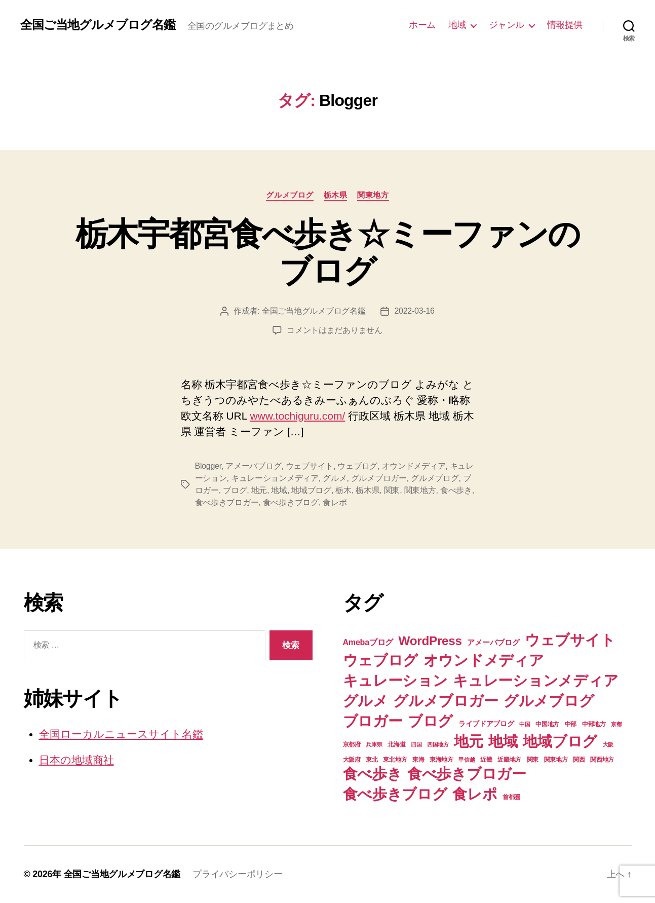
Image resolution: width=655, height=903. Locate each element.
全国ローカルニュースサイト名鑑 (121, 734)
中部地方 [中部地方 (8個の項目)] (594, 724)
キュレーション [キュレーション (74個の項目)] (395, 680)
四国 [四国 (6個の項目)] (416, 744)
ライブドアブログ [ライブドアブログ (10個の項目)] (486, 724)
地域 (457, 25)
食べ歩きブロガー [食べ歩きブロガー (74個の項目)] (466, 773)
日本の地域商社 (76, 760)
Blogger (208, 466)
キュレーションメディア (275, 478)
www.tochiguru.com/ (297, 416)
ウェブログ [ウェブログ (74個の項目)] (380, 660)
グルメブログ (289, 195)
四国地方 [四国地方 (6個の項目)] (438, 744)
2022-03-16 (414, 311)
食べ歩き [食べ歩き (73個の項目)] (372, 774)
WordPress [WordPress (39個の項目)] (430, 641)
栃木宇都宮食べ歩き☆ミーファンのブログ (327, 252)
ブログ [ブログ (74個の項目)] (430, 720)
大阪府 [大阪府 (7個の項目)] (352, 760)
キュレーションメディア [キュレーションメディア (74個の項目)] (535, 680)
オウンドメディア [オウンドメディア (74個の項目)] (483, 660)
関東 (392, 490)
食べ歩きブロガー (227, 502)
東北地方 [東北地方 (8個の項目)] (395, 759)
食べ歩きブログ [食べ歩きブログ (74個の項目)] (395, 793)
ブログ (235, 490)
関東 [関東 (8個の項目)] (532, 759)
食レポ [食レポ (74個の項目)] (474, 793)
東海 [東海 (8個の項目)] (418, 759)
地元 (259, 490)
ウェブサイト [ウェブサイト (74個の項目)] (570, 639)
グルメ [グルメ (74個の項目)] (365, 700)
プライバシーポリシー (237, 874)
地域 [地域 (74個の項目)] (502, 741)
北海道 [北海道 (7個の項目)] (396, 744)
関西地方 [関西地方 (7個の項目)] (602, 760)
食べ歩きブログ (291, 502)
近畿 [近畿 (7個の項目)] (486, 760)
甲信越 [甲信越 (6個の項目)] (466, 760)
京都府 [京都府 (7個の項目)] (352, 744)
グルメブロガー (379, 478)
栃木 (343, 490)
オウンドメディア (414, 466)
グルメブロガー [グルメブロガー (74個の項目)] (445, 700)
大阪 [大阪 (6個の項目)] (608, 744)
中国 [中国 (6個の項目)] (524, 724)
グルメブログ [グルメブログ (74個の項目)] (549, 700)
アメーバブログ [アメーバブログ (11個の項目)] (493, 642)
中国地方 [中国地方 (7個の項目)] (547, 724)
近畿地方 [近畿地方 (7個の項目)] (509, 760)
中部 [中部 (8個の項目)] (570, 724)
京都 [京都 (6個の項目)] (616, 724)
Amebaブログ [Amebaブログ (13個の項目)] (368, 642)
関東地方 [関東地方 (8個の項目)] (556, 759)
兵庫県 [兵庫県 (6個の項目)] (374, 744)
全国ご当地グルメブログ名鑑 (97, 25)
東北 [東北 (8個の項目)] (371, 759)
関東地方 (373, 195)
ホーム (422, 25)
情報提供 (565, 25)
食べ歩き (456, 490)
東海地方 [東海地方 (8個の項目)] (441, 759)
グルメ (334, 478)
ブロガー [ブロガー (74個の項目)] (373, 720)
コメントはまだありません (334, 330)
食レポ (334, 502)
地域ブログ (311, 490)
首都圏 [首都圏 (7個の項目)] (511, 797)
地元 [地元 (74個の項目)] (468, 741)
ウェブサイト (309, 466)
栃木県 (336, 195)
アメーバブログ (253, 466)
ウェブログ (357, 466)
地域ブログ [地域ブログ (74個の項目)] (560, 741)
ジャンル (506, 25)
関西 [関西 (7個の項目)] (579, 760)
